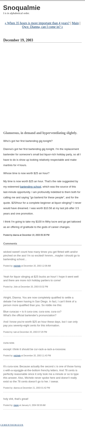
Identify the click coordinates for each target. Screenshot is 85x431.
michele (17, 266)
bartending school (30, 186)
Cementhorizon (11, 425)
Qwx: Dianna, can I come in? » (42, 27)
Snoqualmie (21, 7)
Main (75, 23)
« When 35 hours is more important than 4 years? (37, 23)
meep (16, 405)
